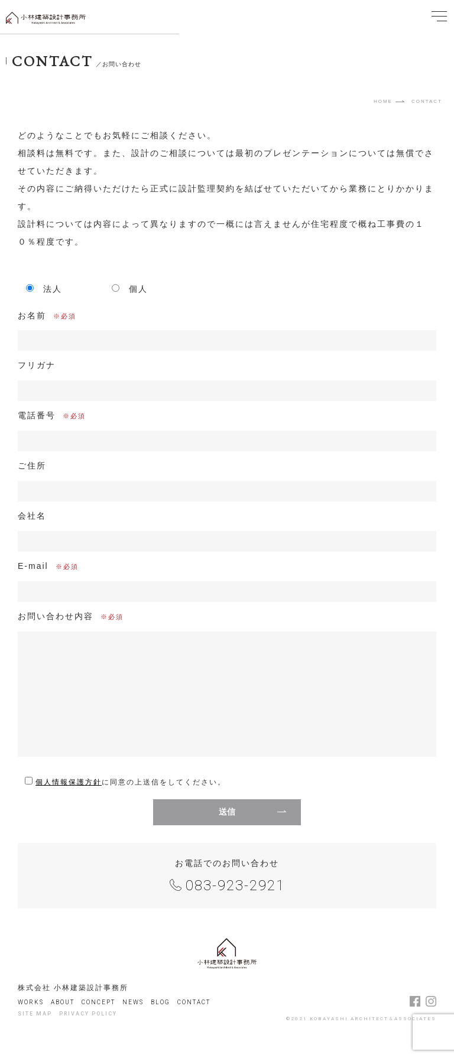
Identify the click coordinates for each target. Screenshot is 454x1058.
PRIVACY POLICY (88, 1014)
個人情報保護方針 (68, 782)
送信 (227, 811)
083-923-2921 (235, 885)
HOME (383, 101)
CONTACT (193, 1002)
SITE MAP (35, 1014)
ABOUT (62, 1002)
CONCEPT (98, 1002)
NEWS (133, 1002)
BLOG (160, 1002)
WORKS (31, 1002)
